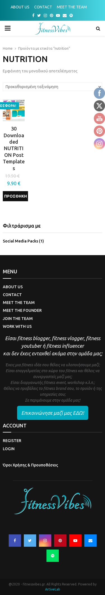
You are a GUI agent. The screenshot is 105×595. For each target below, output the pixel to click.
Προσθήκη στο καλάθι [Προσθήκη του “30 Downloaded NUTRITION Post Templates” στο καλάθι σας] (15, 197)
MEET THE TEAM (72, 7)
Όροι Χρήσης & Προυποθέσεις (30, 465)
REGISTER (12, 440)
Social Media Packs (20, 241)
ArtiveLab (52, 589)
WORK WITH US (17, 326)
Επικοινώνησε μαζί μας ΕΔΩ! (52, 413)
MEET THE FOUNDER (22, 310)
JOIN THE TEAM (18, 318)
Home (8, 48)
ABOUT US (20, 7)
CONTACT (43, 7)
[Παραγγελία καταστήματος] (52, 87)
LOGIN (9, 449)
